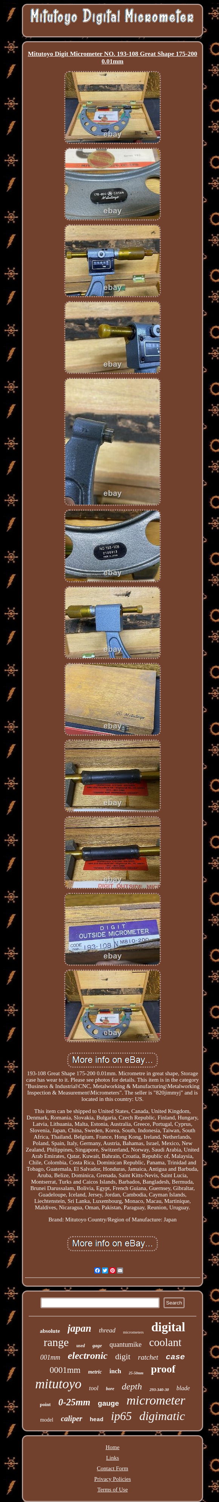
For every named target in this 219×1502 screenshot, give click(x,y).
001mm (50, 1357)
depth (132, 1386)
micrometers (133, 1332)
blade (183, 1388)
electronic (87, 1355)
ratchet (148, 1357)
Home (113, 1447)
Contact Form (112, 1468)
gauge (108, 1403)
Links (112, 1458)
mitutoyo (58, 1384)
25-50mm (136, 1373)
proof (163, 1369)
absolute (50, 1331)
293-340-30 (159, 1389)
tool (94, 1388)
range (56, 1342)
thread (107, 1330)
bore (110, 1388)
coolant (165, 1342)
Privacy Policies (112, 1479)
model (46, 1420)
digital (168, 1327)
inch (115, 1371)
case (175, 1357)
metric (95, 1372)
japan (79, 1328)
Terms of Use (112, 1490)
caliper (71, 1418)
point (45, 1404)
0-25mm (74, 1402)
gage (97, 1345)
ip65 (121, 1416)
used (80, 1345)
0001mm (64, 1370)
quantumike (126, 1344)
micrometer (155, 1400)
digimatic (162, 1416)
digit (122, 1356)
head (96, 1420)
